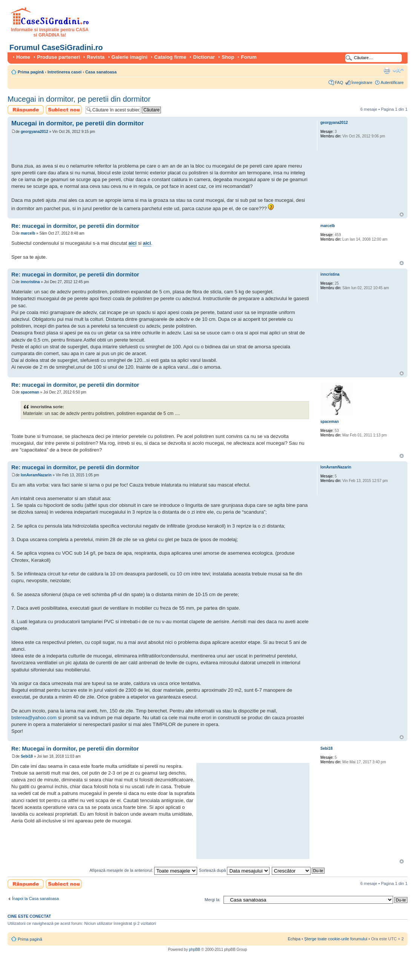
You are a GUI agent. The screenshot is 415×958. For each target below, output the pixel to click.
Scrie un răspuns (26, 109)
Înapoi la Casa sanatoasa (35, 898)
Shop (228, 57)
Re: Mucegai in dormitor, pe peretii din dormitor (75, 748)
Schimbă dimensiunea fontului (398, 70)
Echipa (294, 939)
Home (23, 57)
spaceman (30, 392)
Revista (95, 57)
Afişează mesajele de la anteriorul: (143, 870)
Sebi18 (27, 756)
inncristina (30, 282)
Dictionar (204, 57)
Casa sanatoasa (100, 72)
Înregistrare (361, 82)
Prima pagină (31, 72)
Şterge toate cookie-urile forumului (336, 939)
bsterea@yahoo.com (34, 717)
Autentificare (392, 82)
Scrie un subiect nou (64, 109)
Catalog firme (170, 57)
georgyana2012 (34, 132)
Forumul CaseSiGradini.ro (56, 47)
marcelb (28, 233)
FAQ (339, 82)
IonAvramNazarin (36, 475)
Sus (402, 214)
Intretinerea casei (64, 72)
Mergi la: (213, 899)
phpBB (194, 949)
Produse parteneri (58, 57)
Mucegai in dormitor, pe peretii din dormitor (79, 99)
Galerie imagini (130, 57)
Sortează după (234, 870)
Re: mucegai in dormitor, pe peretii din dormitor (75, 226)
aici (133, 243)
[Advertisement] (99, 149)
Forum (248, 57)
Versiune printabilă (387, 70)
